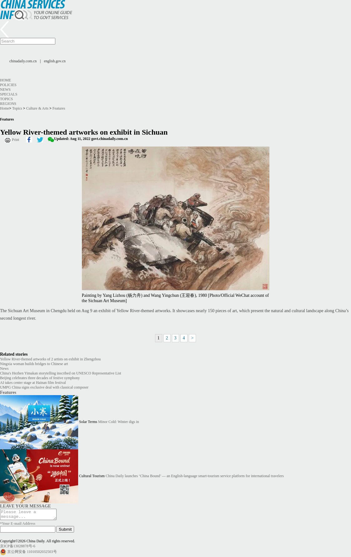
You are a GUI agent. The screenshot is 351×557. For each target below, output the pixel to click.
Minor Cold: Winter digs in (118, 422)
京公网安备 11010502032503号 (32, 553)
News (5, 89)
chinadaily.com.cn (23, 61)
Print (15, 139)
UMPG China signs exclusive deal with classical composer (44, 387)
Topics (6, 99)
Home (5, 80)
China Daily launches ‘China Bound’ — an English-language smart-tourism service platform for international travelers (195, 476)
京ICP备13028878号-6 (17, 548)
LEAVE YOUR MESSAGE (25, 505)
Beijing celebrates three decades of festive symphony (40, 378)
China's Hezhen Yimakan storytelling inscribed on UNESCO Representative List (60, 373)
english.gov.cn (55, 61)
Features (59, 108)
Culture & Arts (37, 108)
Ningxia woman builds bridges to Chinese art (34, 364)
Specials (8, 94)
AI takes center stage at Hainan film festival (33, 382)
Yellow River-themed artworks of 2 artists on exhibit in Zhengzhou (50, 359)
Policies (8, 85)
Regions (8, 103)
